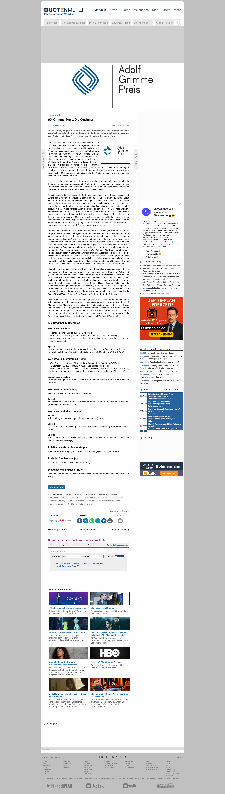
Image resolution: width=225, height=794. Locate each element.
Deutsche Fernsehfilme (164, 779)
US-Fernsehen (88, 773)
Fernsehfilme (130, 779)
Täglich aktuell (109, 767)
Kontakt (168, 767)
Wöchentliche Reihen (111, 763)
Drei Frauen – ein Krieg (58, 497)
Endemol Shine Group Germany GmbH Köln (158, 418)
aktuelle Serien (140, 779)
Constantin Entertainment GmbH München (157, 396)
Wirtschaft (87, 767)
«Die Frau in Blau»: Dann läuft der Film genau (161, 282)
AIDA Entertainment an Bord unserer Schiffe (157, 403)
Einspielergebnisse (151, 767)
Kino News (49, 779)
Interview (66, 767)
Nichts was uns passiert (113, 497)
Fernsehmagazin (66, 779)
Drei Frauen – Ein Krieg (107, 494)
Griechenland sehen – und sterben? (159, 362)
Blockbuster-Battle (151, 769)
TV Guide (113, 779)
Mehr (177, 10)
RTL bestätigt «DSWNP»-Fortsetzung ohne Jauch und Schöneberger (160, 269)
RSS (44, 763)
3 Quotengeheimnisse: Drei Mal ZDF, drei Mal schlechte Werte (161, 289)
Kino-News (148, 763)
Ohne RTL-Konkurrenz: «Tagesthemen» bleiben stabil (155, 375)
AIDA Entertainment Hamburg (160, 411)
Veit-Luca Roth (57, 125)
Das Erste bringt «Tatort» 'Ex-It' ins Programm (161, 285)
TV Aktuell (57, 779)
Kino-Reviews (129, 767)
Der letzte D (90, 494)
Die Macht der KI (143, 22)
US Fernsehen (86, 779)
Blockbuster (121, 779)
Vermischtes (88, 765)
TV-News (87, 763)
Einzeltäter (75, 497)
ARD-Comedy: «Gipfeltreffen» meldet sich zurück (162, 273)
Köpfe (86, 771)
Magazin (100, 10)
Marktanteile (108, 765)
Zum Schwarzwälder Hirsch (108, 501)
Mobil (45, 767)
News (113, 10)
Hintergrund (67, 763)
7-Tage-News (47, 769)
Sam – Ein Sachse (76, 501)
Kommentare (56, 487)
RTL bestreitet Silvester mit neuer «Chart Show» (162, 265)
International (88, 769)
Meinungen (141, 10)
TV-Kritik (127, 765)
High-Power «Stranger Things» (157, 353)
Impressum (169, 775)
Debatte (127, 763)
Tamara (91, 501)
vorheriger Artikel (57, 529)
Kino (155, 10)
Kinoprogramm (151, 779)
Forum (166, 10)
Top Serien (175, 779)
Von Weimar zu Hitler (73, 22)
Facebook (46, 771)
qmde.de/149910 (123, 511)
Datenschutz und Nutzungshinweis (171, 770)
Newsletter (46, 765)
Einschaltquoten (103, 779)
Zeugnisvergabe (121, 22)
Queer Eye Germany (57, 501)
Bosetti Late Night (73, 494)
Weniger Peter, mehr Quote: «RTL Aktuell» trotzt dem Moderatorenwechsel (159, 366)
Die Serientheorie (98, 22)
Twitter (45, 773)
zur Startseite (88, 529)
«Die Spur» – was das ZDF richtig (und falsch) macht (159, 381)
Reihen (65, 765)
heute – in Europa (56, 504)
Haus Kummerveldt (92, 497)
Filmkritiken (77, 779)
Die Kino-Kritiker (150, 765)
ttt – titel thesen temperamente (80, 504)
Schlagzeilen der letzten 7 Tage (156, 293)
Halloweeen (51, 22)
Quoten (125, 10)
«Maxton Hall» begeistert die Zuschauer (161, 371)
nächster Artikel (120, 529)
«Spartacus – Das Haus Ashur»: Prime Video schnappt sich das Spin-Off (161, 277)
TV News (94, 779)
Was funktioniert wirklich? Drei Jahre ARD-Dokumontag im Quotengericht (161, 357)
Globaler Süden (164, 22)
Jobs (167, 765)
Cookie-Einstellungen (173, 773)
